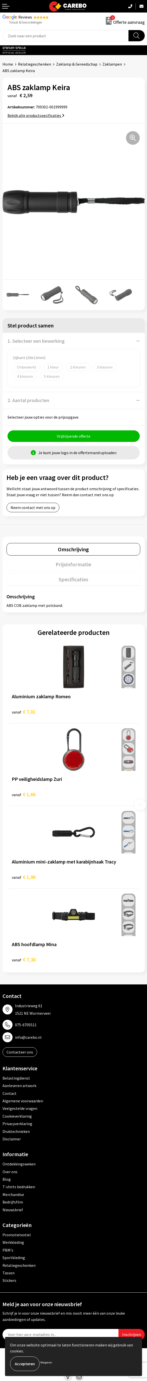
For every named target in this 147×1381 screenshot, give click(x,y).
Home (8, 64)
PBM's (8, 1250)
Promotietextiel (17, 1234)
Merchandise (13, 1194)
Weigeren (46, 1362)
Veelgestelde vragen (20, 1108)
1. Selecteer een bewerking (36, 341)
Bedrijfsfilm (13, 1201)
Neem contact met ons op (33, 507)
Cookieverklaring (17, 1116)
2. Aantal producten (28, 400)
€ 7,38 (24, 959)
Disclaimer (12, 1138)
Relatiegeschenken (34, 64)
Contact (10, 1093)
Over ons (10, 1171)
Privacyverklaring (17, 1123)
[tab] (73, 549)
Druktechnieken (16, 1131)
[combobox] (66, 35)
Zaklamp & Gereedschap (76, 64)
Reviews (25, 17)
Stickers (9, 1280)
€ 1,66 (24, 794)
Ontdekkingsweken (19, 1163)
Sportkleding (14, 1257)
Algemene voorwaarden (23, 1100)
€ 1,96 (24, 877)
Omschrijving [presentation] (73, 549)
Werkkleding (13, 1242)
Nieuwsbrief (13, 1209)
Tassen (9, 1272)
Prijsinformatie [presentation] (73, 564)
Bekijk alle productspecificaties (36, 115)
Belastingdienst (16, 1078)
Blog (7, 1179)
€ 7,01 (24, 712)
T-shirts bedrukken (19, 1186)
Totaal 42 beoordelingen (25, 22)
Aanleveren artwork (19, 1085)
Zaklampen (112, 64)
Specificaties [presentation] (73, 579)
